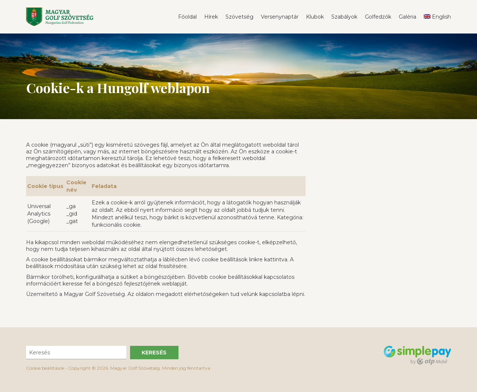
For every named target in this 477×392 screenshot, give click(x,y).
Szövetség (239, 16)
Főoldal (187, 16)
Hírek (211, 16)
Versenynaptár (279, 16)
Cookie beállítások (45, 368)
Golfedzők (378, 16)
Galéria (407, 16)
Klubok (315, 16)
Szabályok (344, 16)
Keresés (154, 352)
